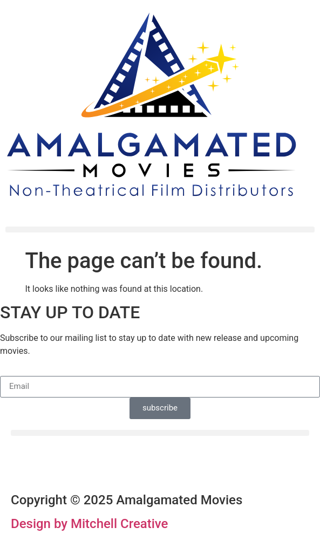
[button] (160, 229)
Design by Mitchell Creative (89, 523)
